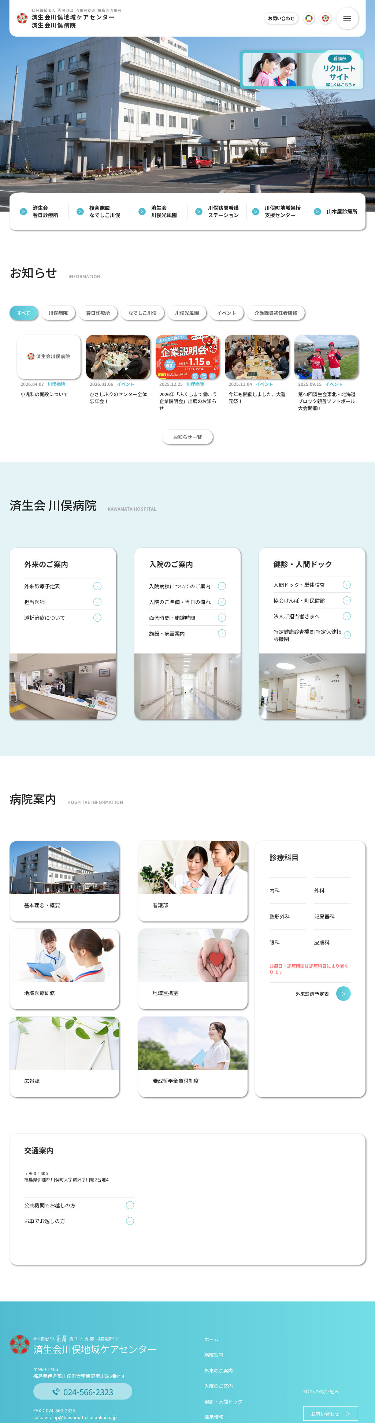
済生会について (32, 1416)
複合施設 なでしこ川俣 (98, 211)
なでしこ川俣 (142, 312)
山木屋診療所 (335, 211)
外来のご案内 (218, 1326)
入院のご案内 (218, 1341)
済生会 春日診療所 (39, 211)
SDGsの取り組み (321, 1347)
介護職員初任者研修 (276, 312)
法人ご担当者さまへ (312, 660)
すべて (23, 312)
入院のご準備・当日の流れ (187, 646)
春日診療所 (98, 312)
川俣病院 (58, 312)
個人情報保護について (117, 1416)
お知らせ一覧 (187, 480)
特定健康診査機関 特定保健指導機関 (312, 679)
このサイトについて (72, 1416)
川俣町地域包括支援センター (276, 211)
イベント (226, 312)
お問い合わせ (277, 18)
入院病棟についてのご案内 (187, 630)
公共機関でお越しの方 (79, 1161)
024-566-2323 (82, 1347)
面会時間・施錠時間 (187, 662)
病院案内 (213, 1310)
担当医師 (62, 646)
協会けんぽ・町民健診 (312, 644)
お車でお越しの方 (79, 1177)
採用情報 (213, 1373)
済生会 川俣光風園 (157, 211)
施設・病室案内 (187, 677)
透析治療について (62, 662)
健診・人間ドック (223, 1357)
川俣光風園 (187, 312)
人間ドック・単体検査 (312, 629)
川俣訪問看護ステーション (217, 211)
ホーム (211, 1295)
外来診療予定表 (62, 630)
